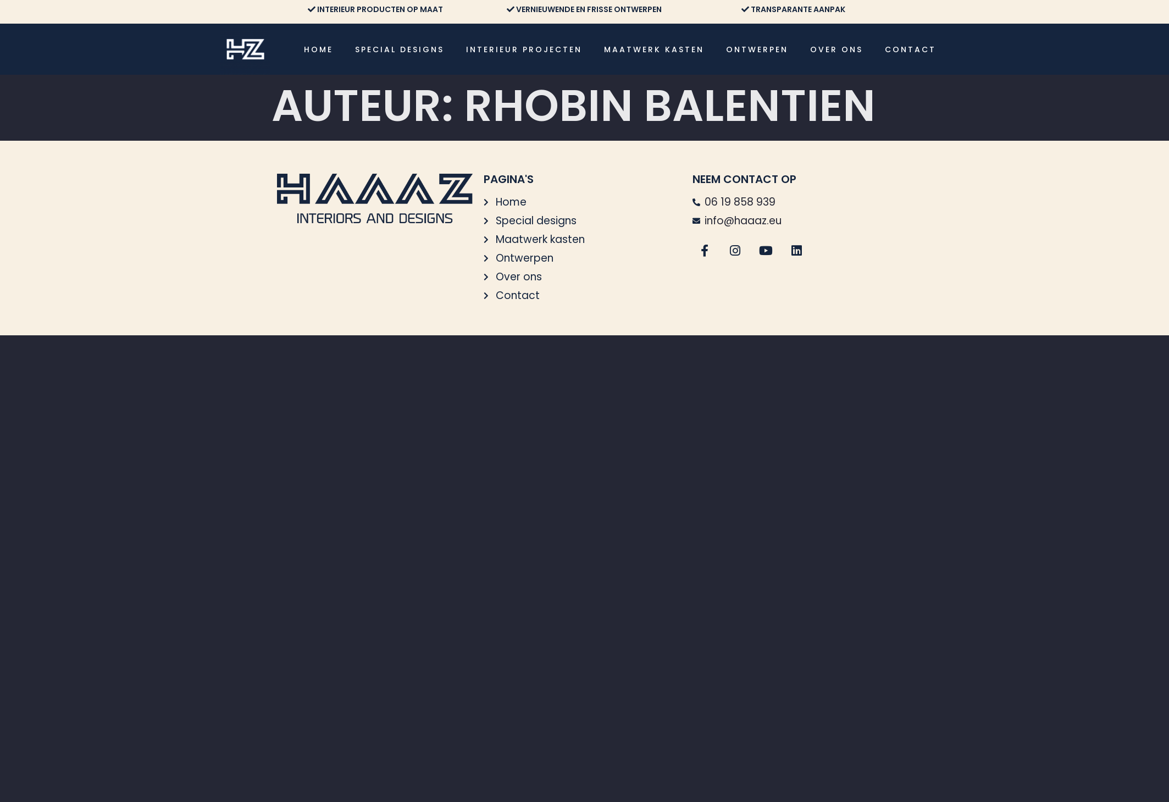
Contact (910, 49)
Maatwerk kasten (654, 49)
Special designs (399, 49)
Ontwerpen (757, 49)
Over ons (836, 49)
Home (318, 49)
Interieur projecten (524, 49)
